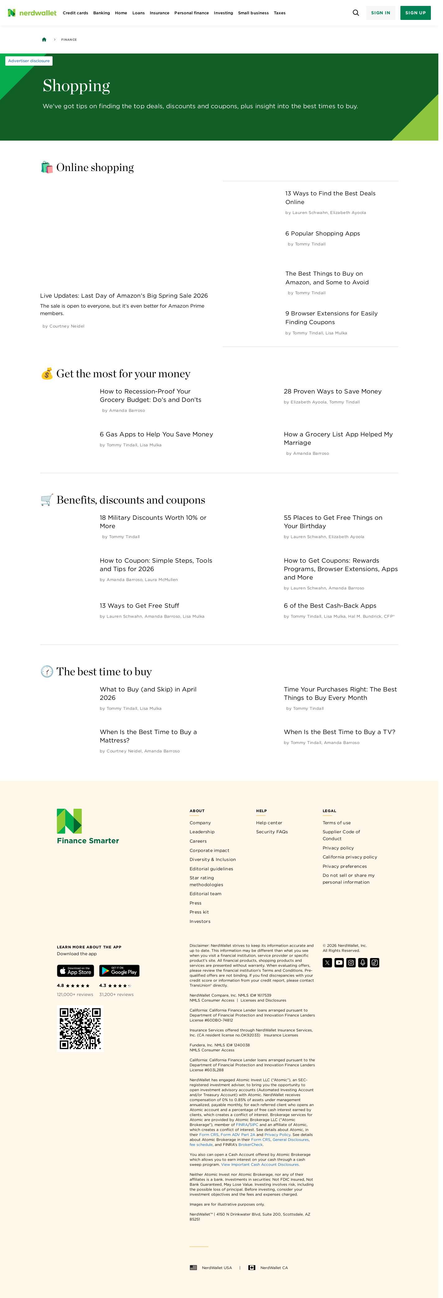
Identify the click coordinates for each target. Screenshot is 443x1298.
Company (200, 822)
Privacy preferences (345, 866)
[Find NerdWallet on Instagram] (351, 966)
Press (196, 902)
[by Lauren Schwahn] (310, 212)
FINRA (242, 1124)
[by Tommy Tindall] (310, 244)
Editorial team (205, 893)
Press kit (199, 912)
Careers (198, 841)
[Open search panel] (356, 13)
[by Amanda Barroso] (127, 410)
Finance (69, 39)
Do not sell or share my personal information (349, 879)
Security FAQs (272, 831)
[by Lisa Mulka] (336, 333)
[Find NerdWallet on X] (327, 966)
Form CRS (209, 1134)
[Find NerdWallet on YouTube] (339, 966)
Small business (253, 13)
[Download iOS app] (75, 972)
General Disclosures (291, 1139)
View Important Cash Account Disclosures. (260, 1164)
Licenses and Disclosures (263, 1000)
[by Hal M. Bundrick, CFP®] (371, 616)
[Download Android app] (119, 972)
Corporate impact (209, 850)
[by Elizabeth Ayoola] (348, 212)
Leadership (202, 831)
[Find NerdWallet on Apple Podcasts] (362, 966)
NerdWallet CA (268, 1268)
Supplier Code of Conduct (341, 835)
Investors (200, 921)
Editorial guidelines (211, 868)
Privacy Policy (277, 1134)
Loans (138, 13)
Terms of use (337, 822)
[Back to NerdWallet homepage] (44, 39)
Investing (223, 13)
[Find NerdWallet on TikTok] (374, 966)
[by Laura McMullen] (161, 579)
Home (121, 13)
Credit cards (75, 13)
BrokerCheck (250, 1144)
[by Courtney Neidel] (66, 326)
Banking (101, 13)
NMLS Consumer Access (212, 1000)
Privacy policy (338, 847)
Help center (269, 822)
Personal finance (191, 13)
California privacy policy (350, 856)
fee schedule (201, 1144)
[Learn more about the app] (89, 947)
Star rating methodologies (206, 881)
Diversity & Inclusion (213, 859)
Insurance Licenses (281, 1035)
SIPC (254, 1124)
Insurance (160, 13)
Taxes (280, 13)
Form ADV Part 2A (238, 1134)
